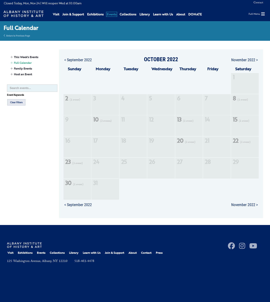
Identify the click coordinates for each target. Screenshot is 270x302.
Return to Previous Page (18, 35)
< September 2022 (78, 59)
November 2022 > (244, 59)
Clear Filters (16, 102)
